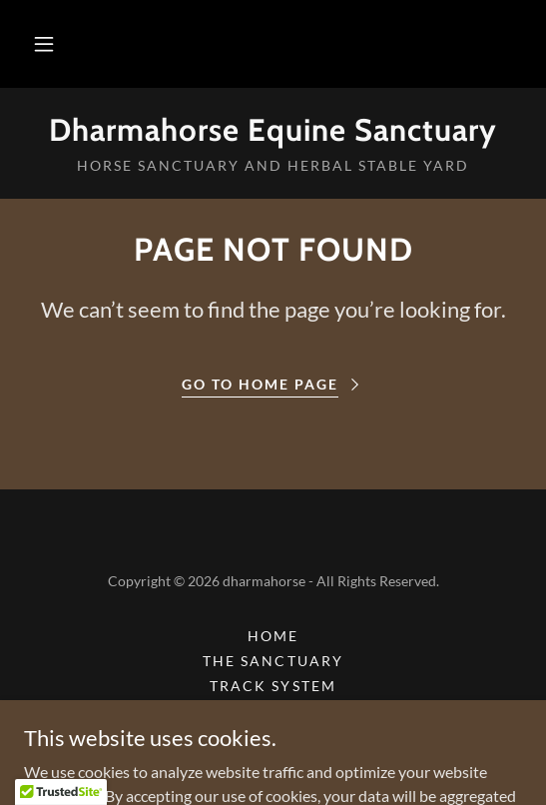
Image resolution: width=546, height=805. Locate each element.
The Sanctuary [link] (272, 660)
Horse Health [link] (273, 735)
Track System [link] (272, 685)
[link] (273, 130)
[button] (44, 44)
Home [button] (273, 635)
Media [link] (272, 710)
